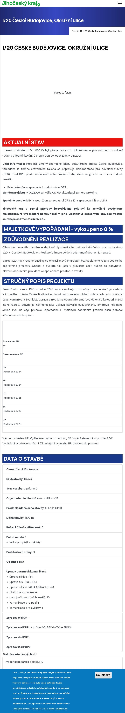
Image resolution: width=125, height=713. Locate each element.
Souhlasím (103, 675)
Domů (75, 31)
